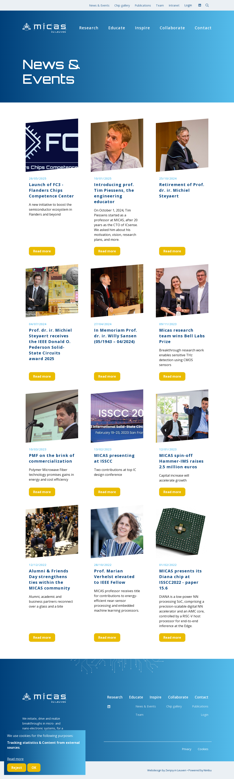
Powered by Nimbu (200, 770)
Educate (116, 27)
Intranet (174, 5)
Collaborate (172, 27)
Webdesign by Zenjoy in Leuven (166, 770)
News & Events (99, 5)
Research (88, 27)
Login (204, 715)
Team (160, 5)
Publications (143, 5)
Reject (16, 767)
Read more (42, 251)
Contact (203, 27)
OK (34, 767)
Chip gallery (122, 5)
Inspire (142, 27)
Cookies (203, 749)
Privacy (186, 749)
